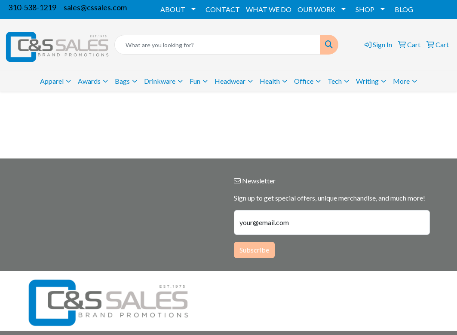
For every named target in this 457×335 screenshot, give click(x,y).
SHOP (365, 9)
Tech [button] (335, 81)
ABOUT (172, 9)
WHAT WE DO (268, 9)
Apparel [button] (52, 81)
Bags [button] (122, 81)
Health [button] (270, 81)
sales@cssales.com (95, 7)
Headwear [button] (230, 81)
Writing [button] (367, 81)
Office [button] (303, 81)
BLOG (404, 9)
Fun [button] (195, 81)
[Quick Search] (217, 45)
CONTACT (222, 9)
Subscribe (254, 250)
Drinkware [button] (159, 81)
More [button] (401, 81)
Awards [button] (89, 81)
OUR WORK (316, 9)
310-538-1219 (32, 7)
